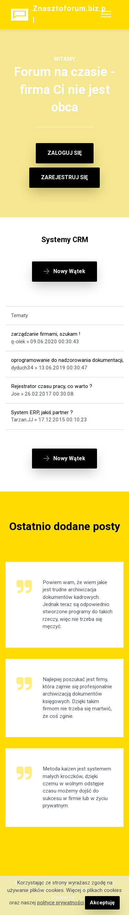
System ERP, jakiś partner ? (42, 412)
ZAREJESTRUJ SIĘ (64, 177)
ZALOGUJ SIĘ (64, 153)
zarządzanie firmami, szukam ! (45, 334)
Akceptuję (102, 903)
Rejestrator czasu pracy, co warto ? (51, 386)
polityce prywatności (60, 903)
